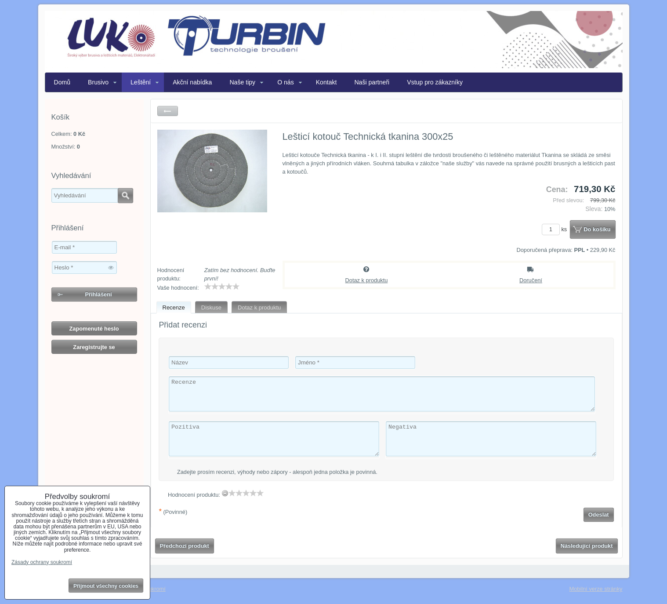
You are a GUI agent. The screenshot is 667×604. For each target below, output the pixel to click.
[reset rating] (224, 493)
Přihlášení (98, 294)
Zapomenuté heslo (94, 328)
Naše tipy (242, 82)
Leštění (140, 82)
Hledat (125, 195)
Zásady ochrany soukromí (41, 562)
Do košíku (597, 229)
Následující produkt (587, 545)
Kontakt (326, 82)
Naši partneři (371, 82)
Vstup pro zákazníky (435, 82)
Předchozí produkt (184, 545)
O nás (285, 82)
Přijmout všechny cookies (105, 586)
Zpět (167, 111)
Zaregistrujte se (94, 347)
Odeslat (598, 514)
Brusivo (98, 82)
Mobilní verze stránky (596, 589)
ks (556, 229)
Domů (62, 82)
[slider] (221, 286)
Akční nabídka (192, 82)
